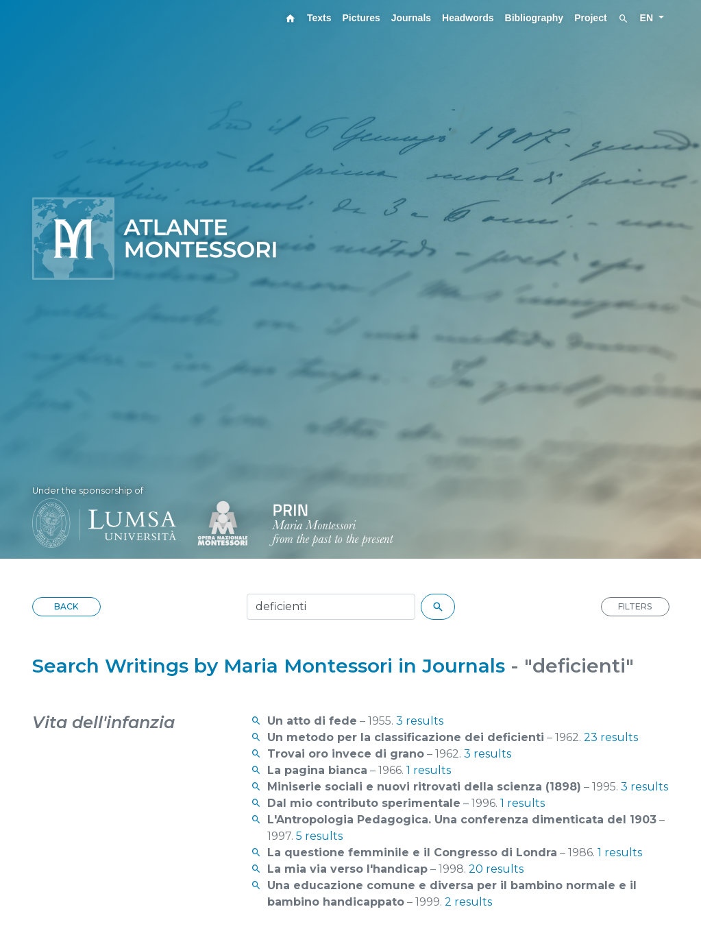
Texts (319, 17)
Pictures (361, 17)
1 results (428, 770)
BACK (66, 606)
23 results (611, 737)
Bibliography (534, 17)
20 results (496, 868)
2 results (468, 901)
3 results (419, 720)
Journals (411, 17)
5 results (319, 836)
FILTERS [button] (635, 606)
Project (590, 17)
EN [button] (648, 17)
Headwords (467, 17)
